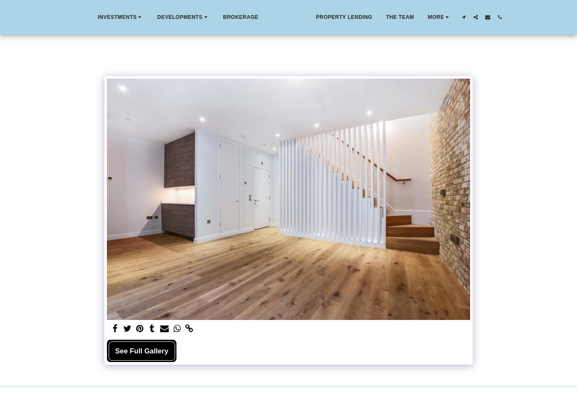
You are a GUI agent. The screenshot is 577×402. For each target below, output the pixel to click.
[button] (101, 17)
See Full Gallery (141, 351)
